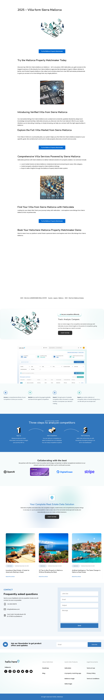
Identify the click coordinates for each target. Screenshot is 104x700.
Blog (43, 673)
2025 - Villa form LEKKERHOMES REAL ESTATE (33, 298)
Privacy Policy (91, 673)
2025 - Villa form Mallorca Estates (74, 298)
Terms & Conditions (93, 679)
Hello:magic (68, 684)
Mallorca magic (70, 679)
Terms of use (91, 668)
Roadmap (45, 668)
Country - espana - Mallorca (55, 298)
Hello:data (68, 668)
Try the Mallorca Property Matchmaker (52, 51)
